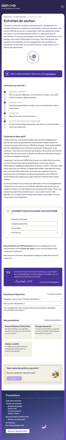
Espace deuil (12, 408)
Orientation (16, 228)
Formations (10, 423)
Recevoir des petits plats (16, 419)
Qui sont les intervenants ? (14, 303)
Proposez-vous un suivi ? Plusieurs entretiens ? (22, 299)
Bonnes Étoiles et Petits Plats (17, 417)
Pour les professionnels (15, 425)
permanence (50, 74)
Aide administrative (13, 401)
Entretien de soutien (15, 406)
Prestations (13, 395)
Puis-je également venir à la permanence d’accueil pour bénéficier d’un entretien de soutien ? (30, 309)
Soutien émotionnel (13, 403)
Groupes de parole (14, 411)
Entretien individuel (19, 219)
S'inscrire (14, 378)
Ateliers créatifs (13, 413)
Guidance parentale (19, 224)
